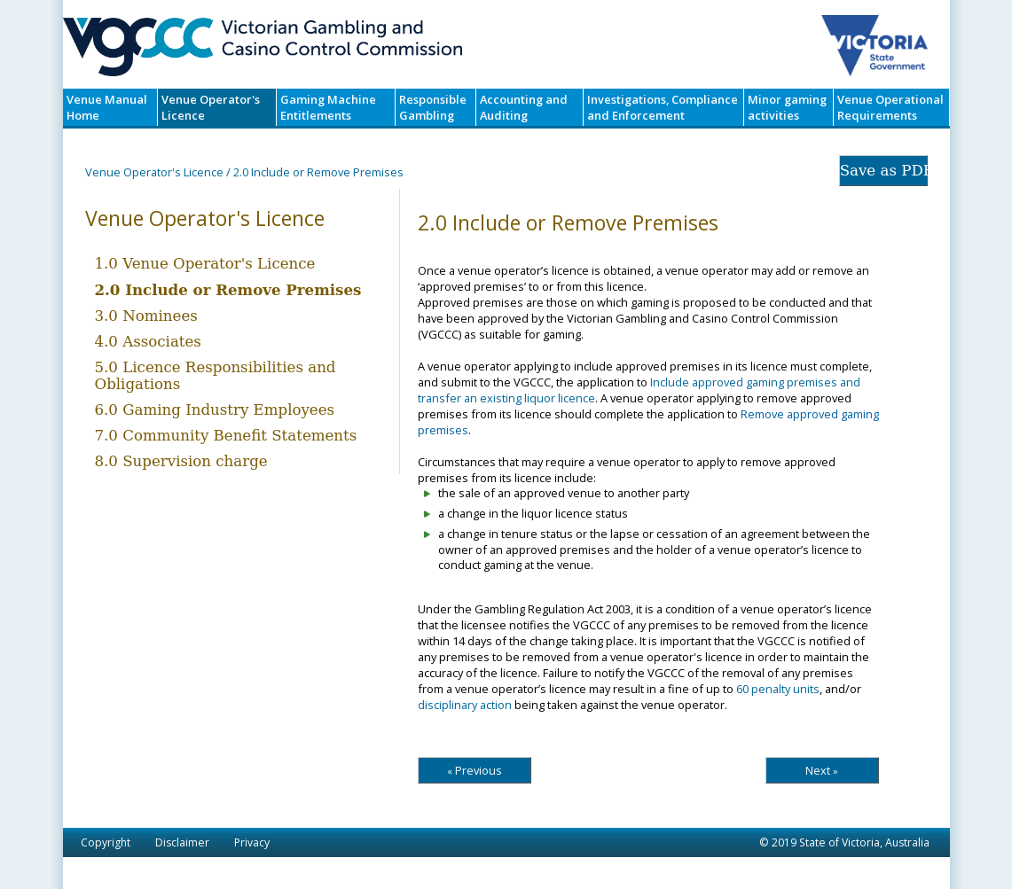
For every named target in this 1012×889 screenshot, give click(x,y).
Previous (474, 770)
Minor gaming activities (787, 107)
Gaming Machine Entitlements (328, 107)
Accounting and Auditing (524, 107)
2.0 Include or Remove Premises (228, 290)
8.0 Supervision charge (181, 461)
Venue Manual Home (107, 107)
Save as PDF (884, 170)
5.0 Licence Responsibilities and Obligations (215, 376)
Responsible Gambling (433, 107)
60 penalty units (778, 689)
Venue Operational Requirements (890, 107)
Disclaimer (182, 842)
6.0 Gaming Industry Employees (215, 410)
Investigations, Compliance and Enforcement (662, 107)
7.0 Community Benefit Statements (226, 435)
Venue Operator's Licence (210, 107)
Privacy (252, 842)
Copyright (105, 842)
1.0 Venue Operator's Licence (205, 263)
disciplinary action (465, 705)
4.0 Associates (148, 341)
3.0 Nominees (146, 316)
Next (821, 770)
